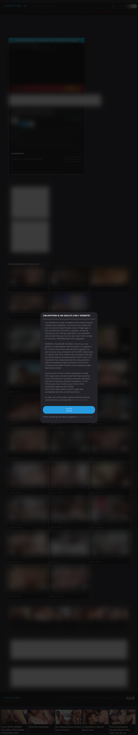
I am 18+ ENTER (69, 410)
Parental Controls (80, 400)
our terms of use (84, 417)
